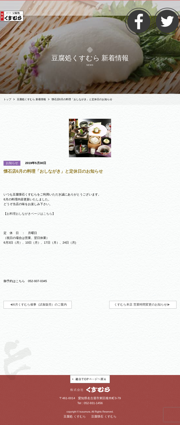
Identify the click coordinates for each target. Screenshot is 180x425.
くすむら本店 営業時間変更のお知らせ (140, 304)
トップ (7, 99)
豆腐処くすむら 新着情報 (31, 99)
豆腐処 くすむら (75, 416)
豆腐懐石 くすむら (103, 416)
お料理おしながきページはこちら (29, 213)
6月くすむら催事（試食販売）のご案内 (40, 304)
